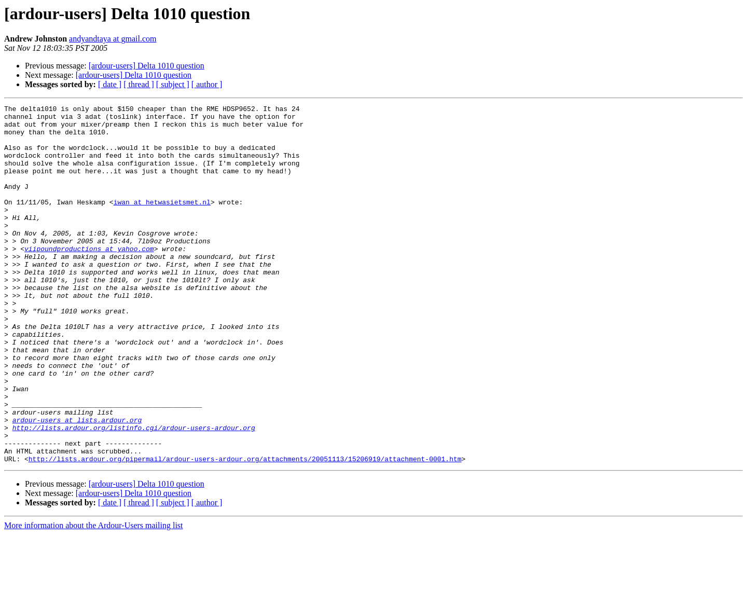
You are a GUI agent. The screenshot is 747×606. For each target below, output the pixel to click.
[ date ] (109, 84)
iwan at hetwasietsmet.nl (162, 222)
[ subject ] (172, 84)
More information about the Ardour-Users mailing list (93, 597)
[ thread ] (138, 84)
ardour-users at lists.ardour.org (77, 483)
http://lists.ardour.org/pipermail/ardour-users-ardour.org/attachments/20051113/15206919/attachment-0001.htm (245, 530)
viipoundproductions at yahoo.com (89, 278)
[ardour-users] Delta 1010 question (146, 65)
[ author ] (207, 84)
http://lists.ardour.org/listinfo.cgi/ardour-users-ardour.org (133, 493)
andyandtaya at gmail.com (112, 38)
